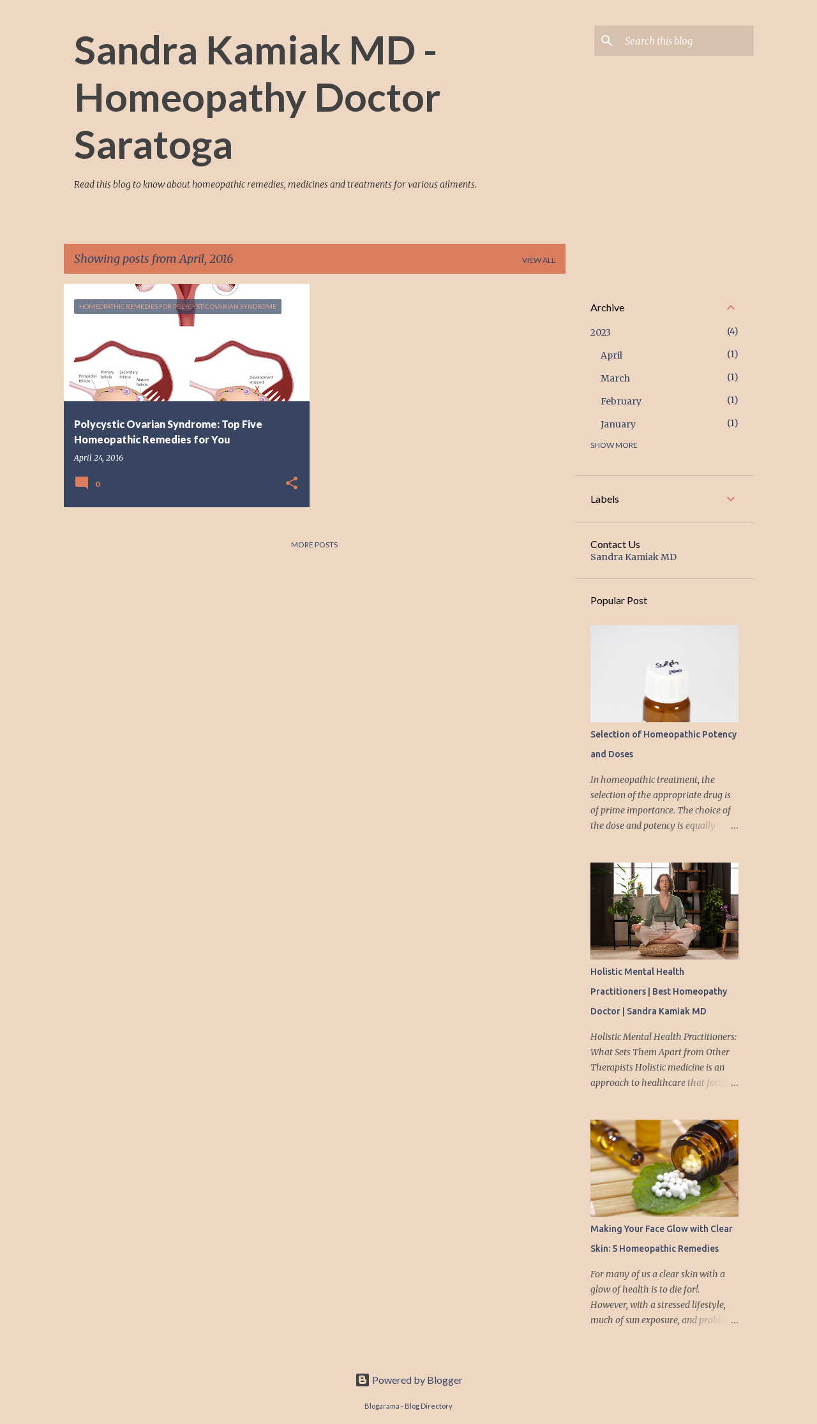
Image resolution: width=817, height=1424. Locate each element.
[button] (291, 483)
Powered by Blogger (409, 1380)
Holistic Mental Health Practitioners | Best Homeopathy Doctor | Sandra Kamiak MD (658, 991)
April (611, 355)
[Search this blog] (687, 41)
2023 (600, 332)
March (615, 378)
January (618, 424)
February (621, 401)
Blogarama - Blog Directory (408, 1406)
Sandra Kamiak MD (633, 557)
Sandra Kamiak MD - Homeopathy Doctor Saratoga (257, 96)
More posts (314, 544)
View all (538, 260)
